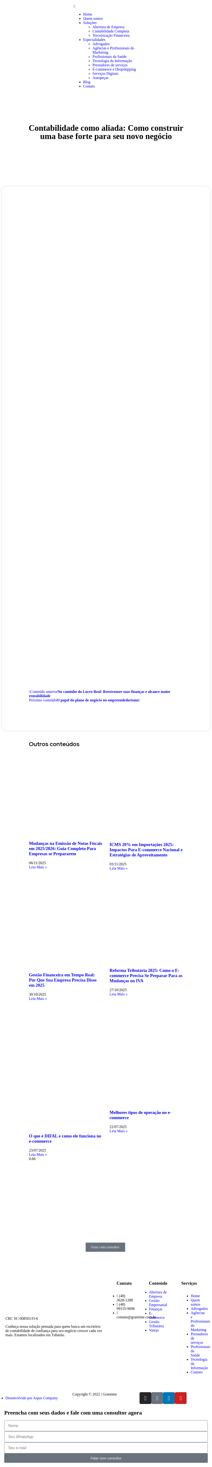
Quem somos (93, 18)
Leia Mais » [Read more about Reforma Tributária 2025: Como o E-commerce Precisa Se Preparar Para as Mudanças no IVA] (119, 994)
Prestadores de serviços (110, 65)
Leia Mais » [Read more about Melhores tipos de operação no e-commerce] (119, 1131)
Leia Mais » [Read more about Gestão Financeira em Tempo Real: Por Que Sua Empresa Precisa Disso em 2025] (38, 999)
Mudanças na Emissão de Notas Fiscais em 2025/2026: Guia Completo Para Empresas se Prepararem (65, 848)
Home (87, 14)
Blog (86, 82)
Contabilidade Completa (110, 31)
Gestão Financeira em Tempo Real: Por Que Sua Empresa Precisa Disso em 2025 (62, 980)
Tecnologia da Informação (112, 61)
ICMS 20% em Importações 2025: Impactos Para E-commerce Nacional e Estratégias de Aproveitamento (146, 849)
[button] (106, 6)
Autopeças (100, 78)
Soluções (90, 23)
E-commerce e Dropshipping (114, 69)
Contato (89, 86)
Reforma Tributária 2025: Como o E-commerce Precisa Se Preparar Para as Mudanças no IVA (146, 975)
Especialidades (94, 40)
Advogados (101, 44)
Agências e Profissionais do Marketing (200, 1321)
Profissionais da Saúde (109, 57)
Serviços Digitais (105, 74)
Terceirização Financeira (110, 35)
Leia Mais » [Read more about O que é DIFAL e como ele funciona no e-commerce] (38, 1155)
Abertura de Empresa (108, 27)
